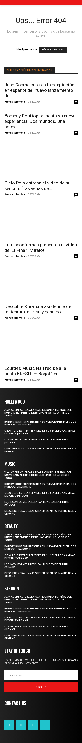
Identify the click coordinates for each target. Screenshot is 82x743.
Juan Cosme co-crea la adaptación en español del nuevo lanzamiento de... (39, 90)
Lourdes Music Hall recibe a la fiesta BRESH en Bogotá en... (35, 371)
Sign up (41, 687)
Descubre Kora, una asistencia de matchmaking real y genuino (37, 309)
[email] (41, 675)
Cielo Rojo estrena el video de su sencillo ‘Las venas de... (37, 185)
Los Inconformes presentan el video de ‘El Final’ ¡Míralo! (40, 247)
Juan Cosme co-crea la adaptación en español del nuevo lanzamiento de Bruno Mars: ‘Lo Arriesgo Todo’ (38, 413)
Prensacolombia (14, 101)
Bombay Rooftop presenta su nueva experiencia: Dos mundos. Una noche (40, 121)
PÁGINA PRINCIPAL (53, 49)
